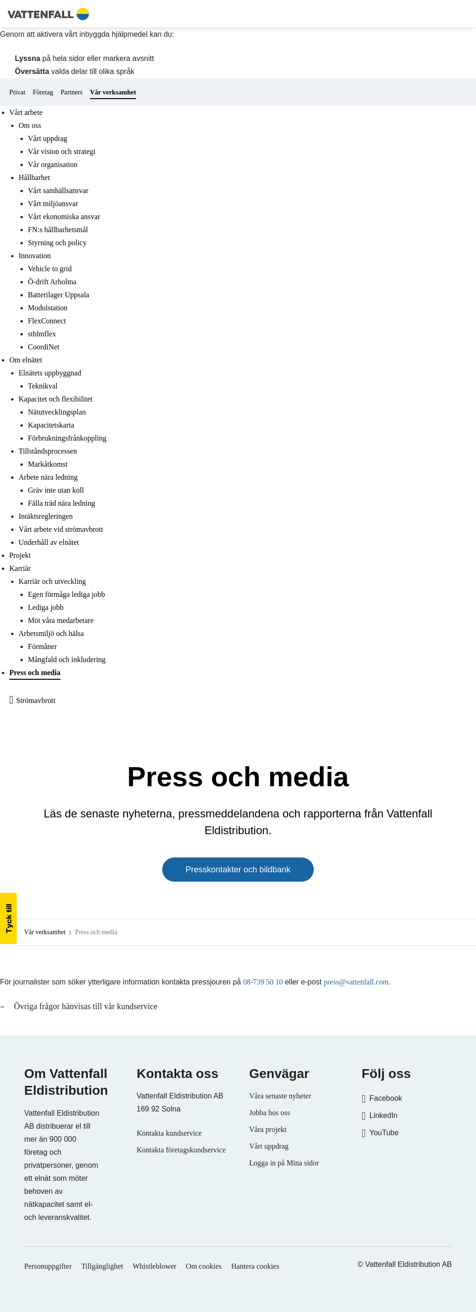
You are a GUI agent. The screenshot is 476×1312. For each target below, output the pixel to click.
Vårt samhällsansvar (58, 190)
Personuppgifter (48, 1266)
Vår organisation (53, 164)
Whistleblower (154, 1266)
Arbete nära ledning (48, 477)
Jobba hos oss (269, 1113)
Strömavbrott (35, 700)
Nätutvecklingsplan (57, 412)
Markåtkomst (47, 464)
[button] (8, 918)
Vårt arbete (26, 112)
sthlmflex (42, 334)
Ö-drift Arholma (52, 282)
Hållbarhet (34, 177)
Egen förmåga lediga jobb (66, 594)
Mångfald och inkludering (67, 659)
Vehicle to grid (50, 269)
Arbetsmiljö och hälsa (51, 633)
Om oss (30, 125)
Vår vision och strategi (61, 151)
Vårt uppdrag (47, 138)
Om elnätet (25, 360)
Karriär (20, 568)
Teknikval (43, 386)
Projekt (20, 555)
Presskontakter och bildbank (238, 869)
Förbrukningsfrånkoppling (67, 438)
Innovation (35, 256)
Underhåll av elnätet (49, 542)
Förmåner (42, 646)
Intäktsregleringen (46, 516)
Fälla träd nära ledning (61, 503)
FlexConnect (47, 321)
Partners (71, 92)
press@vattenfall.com (356, 982)
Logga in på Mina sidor (284, 1163)
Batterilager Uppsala (58, 295)
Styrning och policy (57, 243)
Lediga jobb (46, 607)
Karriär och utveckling (52, 581)
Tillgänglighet (102, 1266)
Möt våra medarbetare (60, 620)
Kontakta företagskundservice (181, 1150)
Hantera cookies (255, 1266)
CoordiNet (44, 347)
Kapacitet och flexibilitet (56, 399)
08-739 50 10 (263, 982)
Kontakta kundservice (169, 1133)
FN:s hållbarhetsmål (58, 230)
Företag (43, 92)
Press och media (34, 672)
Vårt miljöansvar (53, 204)
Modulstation (47, 308)
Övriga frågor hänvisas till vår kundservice (86, 1006)
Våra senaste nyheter (280, 1096)
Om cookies (204, 1266)
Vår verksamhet (113, 92)
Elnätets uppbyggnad (50, 373)
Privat (17, 92)
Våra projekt (267, 1129)
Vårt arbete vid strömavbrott (61, 529)
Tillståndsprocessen (48, 451)
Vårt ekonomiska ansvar (64, 217)
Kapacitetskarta (51, 425)
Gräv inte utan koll (56, 490)
